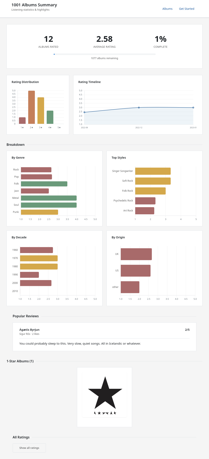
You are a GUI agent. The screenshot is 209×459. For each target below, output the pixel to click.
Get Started (186, 9)
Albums (167, 9)
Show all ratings (29, 448)
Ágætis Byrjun (29, 330)
